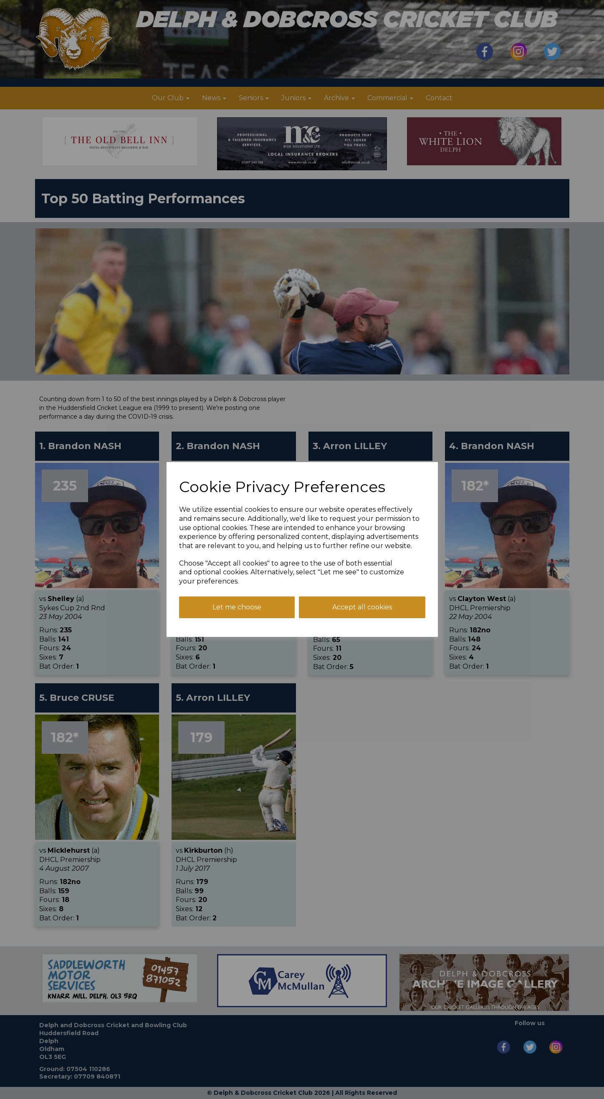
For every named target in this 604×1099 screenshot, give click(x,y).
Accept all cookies (362, 607)
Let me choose (236, 607)
